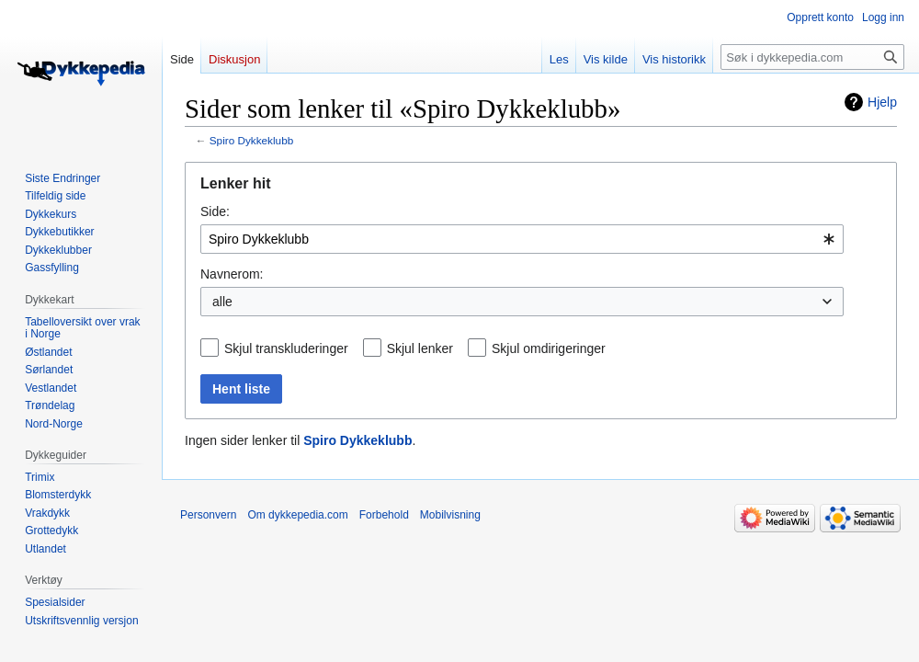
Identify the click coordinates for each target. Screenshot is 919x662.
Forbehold (384, 514)
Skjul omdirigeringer (549, 348)
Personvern (208, 514)
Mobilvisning (450, 514)
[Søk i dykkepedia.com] (812, 57)
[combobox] (522, 239)
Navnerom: (231, 274)
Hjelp (882, 102)
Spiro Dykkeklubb (251, 140)
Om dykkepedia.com (297, 514)
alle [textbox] (222, 301)
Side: (215, 211)
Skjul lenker (420, 348)
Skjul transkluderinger (286, 348)
